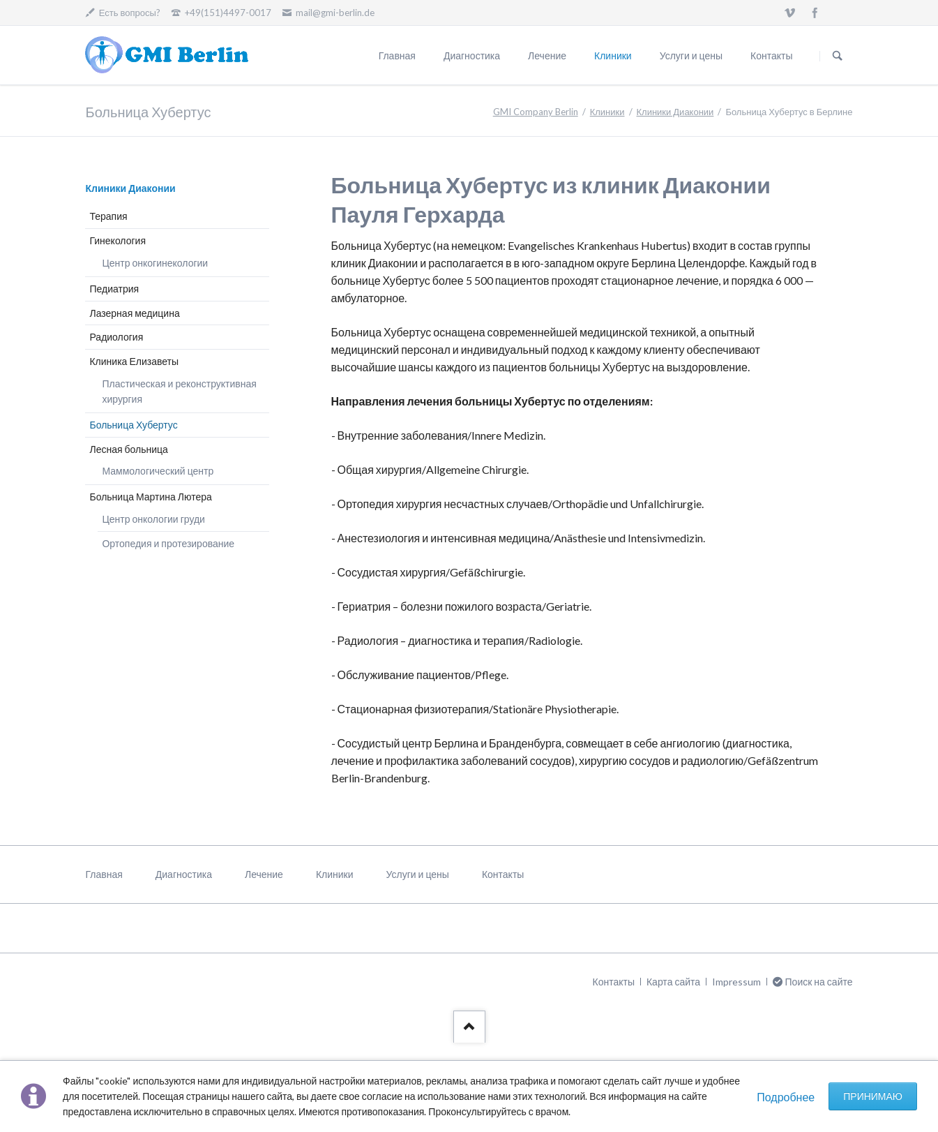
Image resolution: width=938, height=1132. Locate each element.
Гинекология (117, 240)
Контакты (771, 55)
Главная (397, 55)
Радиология (116, 337)
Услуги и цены (691, 55)
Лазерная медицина (134, 313)
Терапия (108, 216)
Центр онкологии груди (153, 519)
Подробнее (786, 1096)
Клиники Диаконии (675, 111)
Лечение (547, 55)
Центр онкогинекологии (155, 263)
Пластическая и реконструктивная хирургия (179, 391)
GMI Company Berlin (535, 111)
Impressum (736, 982)
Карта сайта (673, 982)
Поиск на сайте (837, 56)
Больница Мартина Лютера (150, 496)
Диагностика (472, 55)
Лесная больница (128, 449)
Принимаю (872, 1096)
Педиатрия (114, 289)
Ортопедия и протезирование (168, 543)
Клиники (613, 55)
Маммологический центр (157, 471)
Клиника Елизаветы (134, 361)
